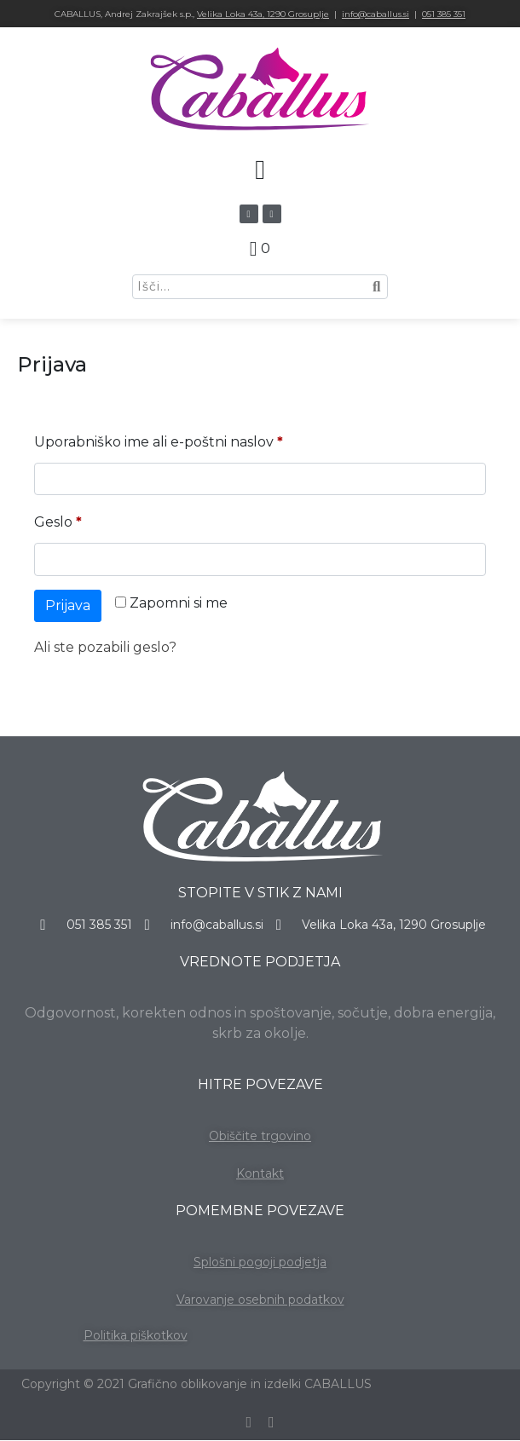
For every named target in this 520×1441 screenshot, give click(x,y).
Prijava (67, 605)
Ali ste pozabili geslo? (105, 647)
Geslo (94, 519)
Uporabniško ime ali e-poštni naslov (195, 439)
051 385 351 (443, 14)
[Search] (376, 286)
